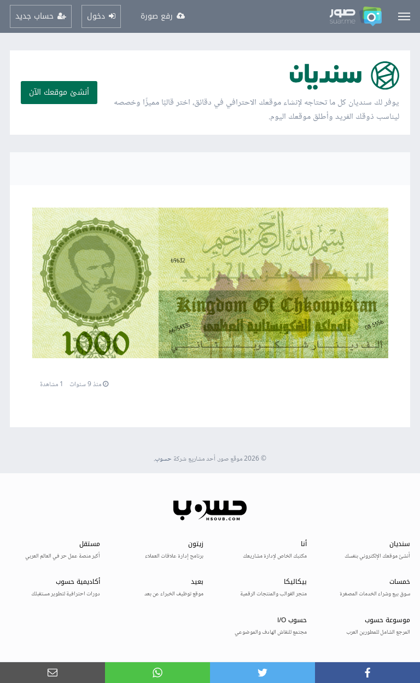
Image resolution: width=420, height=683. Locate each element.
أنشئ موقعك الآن (59, 92)
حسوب (163, 459)
